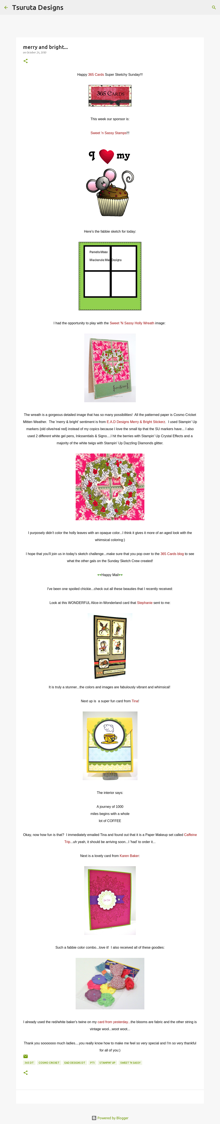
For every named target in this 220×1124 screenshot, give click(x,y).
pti (92, 1062)
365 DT (29, 1062)
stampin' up (107, 1062)
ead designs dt (74, 1062)
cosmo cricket (49, 1062)
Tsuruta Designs (37, 7)
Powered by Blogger (110, 1118)
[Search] (69, 7)
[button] (25, 61)
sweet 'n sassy (130, 1062)
